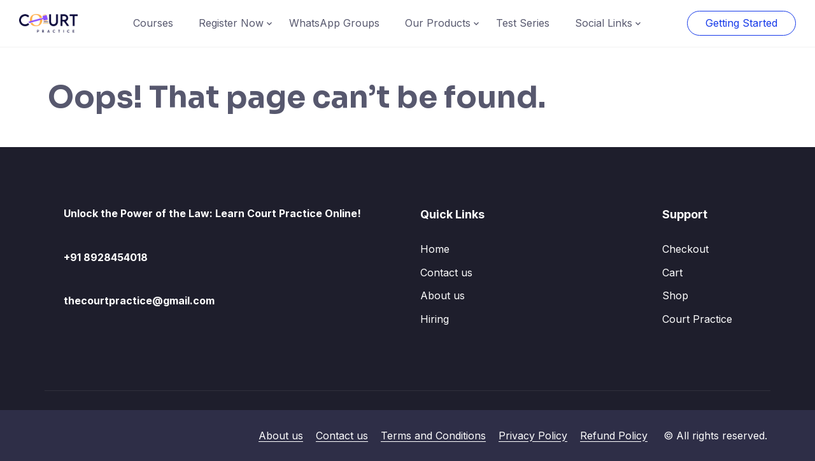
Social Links (603, 23)
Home (435, 249)
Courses (153, 23)
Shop (675, 295)
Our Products (438, 23)
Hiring (434, 319)
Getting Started (741, 23)
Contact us (446, 272)
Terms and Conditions (433, 435)
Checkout (685, 249)
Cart (672, 272)
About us (442, 295)
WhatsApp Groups (334, 23)
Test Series (522, 23)
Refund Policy (614, 435)
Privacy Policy (533, 435)
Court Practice (697, 319)
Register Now (231, 23)
